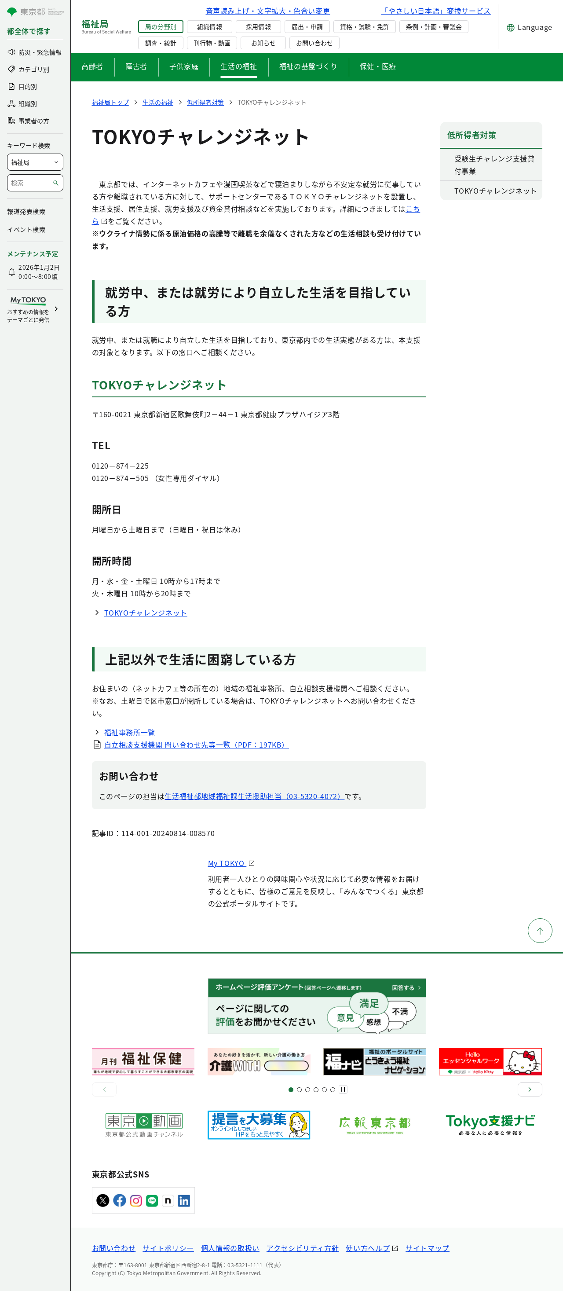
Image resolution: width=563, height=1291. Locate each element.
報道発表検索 (26, 211)
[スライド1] (291, 1089)
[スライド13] (316, 1089)
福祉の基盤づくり (308, 66)
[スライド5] (299, 1089)
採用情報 (258, 26)
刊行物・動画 (212, 42)
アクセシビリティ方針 (303, 1248)
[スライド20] (332, 1089)
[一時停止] (343, 1089)
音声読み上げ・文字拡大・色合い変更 (268, 10)
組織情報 (209, 26)
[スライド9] (307, 1089)
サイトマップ (428, 1248)
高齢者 (92, 66)
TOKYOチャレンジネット (145, 612)
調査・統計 (160, 42)
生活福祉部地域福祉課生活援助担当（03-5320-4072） (254, 796)
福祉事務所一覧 (129, 732)
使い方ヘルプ (368, 1248)
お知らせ (263, 42)
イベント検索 (26, 229)
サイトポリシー (168, 1248)
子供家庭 (184, 66)
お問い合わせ (314, 42)
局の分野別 (160, 26)
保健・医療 (378, 66)
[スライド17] (324, 1089)
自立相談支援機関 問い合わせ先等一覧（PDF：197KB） (196, 744)
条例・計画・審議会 (433, 26)
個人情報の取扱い (230, 1248)
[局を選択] (35, 162)
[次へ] (530, 1089)
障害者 (136, 66)
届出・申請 (307, 26)
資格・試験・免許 (364, 26)
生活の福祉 (238, 66)
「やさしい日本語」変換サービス (436, 10)
